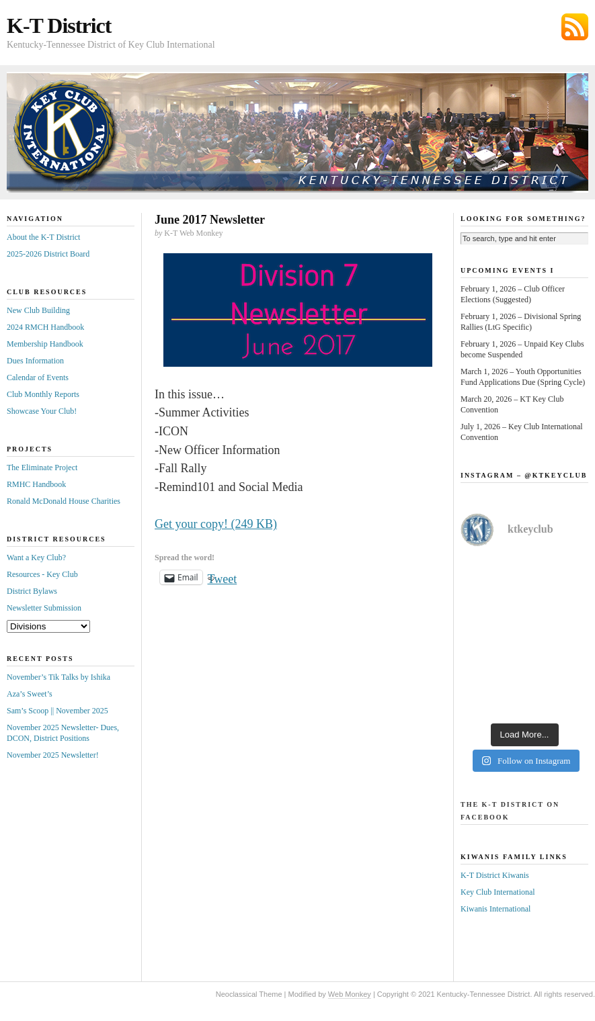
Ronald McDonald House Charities (63, 501)
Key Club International (498, 892)
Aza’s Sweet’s (29, 694)
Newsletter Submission (44, 608)
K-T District (59, 25)
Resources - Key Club (42, 574)
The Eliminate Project (42, 467)
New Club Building (38, 310)
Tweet (222, 577)
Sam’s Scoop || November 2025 (57, 710)
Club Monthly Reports (43, 394)
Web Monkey (349, 994)
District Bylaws (32, 591)
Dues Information (35, 360)
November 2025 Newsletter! (53, 755)
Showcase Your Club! (42, 411)
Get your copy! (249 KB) (216, 524)
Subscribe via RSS (574, 26)
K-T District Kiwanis (495, 875)
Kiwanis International (495, 909)
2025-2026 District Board (48, 254)
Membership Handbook (45, 344)
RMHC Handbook (36, 484)
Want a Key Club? (36, 557)
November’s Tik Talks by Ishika (58, 677)
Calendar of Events (38, 377)
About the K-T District (43, 237)
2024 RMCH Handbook (45, 327)
